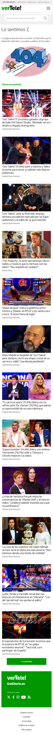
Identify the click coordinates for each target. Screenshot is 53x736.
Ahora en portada (11, 84)
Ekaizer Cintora (22, 2)
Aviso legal (26, 721)
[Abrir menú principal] (48, 8)
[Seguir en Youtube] (23, 697)
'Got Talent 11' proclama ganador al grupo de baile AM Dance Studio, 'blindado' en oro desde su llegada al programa (26, 122)
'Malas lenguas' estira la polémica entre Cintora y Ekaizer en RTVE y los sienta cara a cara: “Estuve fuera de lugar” (26, 311)
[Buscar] (45, 18)
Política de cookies (26, 725)
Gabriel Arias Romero (11, 129)
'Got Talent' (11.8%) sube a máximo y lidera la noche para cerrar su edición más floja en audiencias (26, 169)
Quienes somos (26, 712)
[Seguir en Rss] (29, 697)
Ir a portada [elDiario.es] (26, 661)
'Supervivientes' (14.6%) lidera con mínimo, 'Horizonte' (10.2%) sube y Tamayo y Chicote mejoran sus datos (26, 452)
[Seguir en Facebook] (13, 697)
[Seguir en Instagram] (17, 697)
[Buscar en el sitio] (23, 18)
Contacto (26, 717)
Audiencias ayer (31, 2)
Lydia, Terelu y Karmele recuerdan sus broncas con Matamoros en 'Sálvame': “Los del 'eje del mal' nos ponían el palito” (26, 597)
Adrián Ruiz (7, 270)
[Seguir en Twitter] (8, 697)
